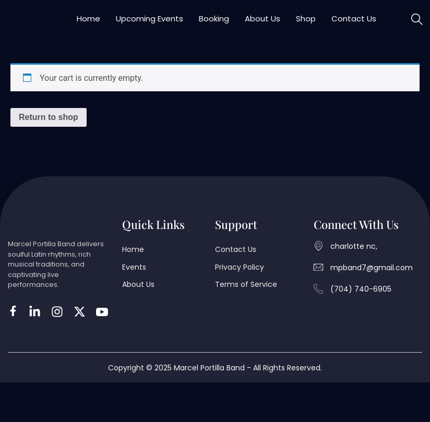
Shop (306, 23)
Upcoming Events (149, 23)
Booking (214, 23)
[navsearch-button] (417, 25)
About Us (262, 23)
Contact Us (353, 23)
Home (88, 23)
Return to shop (48, 127)
